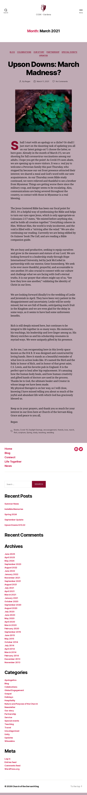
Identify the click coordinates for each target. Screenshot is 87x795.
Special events (69, 54)
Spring (29, 435)
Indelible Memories (14, 511)
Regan (27, 84)
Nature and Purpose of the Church (21, 706)
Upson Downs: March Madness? (43, 70)
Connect (10, 459)
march (71, 432)
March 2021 (10, 597)
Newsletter (10, 709)
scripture (22, 435)
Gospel (8, 696)
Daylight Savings (35, 432)
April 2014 (10, 651)
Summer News (12, 506)
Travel (8, 730)
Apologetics (10, 682)
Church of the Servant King (25, 788)
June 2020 (10, 617)
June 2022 (10, 573)
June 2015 (10, 637)
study (35, 435)
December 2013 (12, 661)
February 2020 (12, 631)
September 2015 (13, 634)
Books (16, 432)
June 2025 (10, 556)
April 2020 (10, 624)
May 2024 (9, 563)
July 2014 (9, 648)
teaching (42, 435)
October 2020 (11, 604)
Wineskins (10, 743)
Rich (15, 435)
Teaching (9, 726)
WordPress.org (12, 771)
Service (8, 719)
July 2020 (9, 614)
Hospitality (10, 703)
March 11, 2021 (43, 84)
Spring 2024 (11, 516)
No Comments (62, 84)
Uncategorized (12, 733)
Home (8, 451)
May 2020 (9, 620)
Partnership (53, 54)
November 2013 (12, 664)
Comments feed (12, 768)
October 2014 (11, 644)
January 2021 (11, 600)
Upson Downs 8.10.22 (15, 527)
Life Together (13, 463)
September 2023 (13, 566)
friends (60, 432)
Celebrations (24, 54)
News (8, 468)
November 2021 (12, 580)
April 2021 (9, 593)
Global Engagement (14, 692)
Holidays (9, 699)
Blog (12, 54)
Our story (39, 54)
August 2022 (11, 570)
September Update (14, 522)
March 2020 (11, 627)
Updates (43, 58)
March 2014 (10, 654)
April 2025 (10, 559)
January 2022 (11, 576)
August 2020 (11, 610)
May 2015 (9, 641)
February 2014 (12, 658)
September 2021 (13, 583)
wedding (50, 435)
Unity (7, 736)
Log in (7, 761)
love (66, 432)
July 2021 (9, 590)
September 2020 (13, 607)
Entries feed (10, 764)
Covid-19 (24, 432)
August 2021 (11, 587)
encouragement (50, 432)
